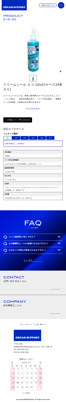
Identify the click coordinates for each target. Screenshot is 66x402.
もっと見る (28, 260)
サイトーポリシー (26, 324)
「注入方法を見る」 (33, 109)
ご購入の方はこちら (48, 5)
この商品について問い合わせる (17, 120)
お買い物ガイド (40, 324)
